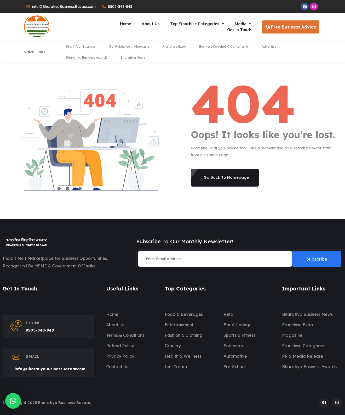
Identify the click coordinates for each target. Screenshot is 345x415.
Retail (229, 314)
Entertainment (179, 324)
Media (243, 23)
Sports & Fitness (239, 335)
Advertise (269, 46)
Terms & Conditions (125, 335)
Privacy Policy (120, 356)
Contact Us (117, 366)
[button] (13, 401)
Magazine (292, 335)
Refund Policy (120, 345)
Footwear (233, 345)
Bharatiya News (132, 57)
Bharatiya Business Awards (86, 57)
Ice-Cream (176, 366)
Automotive (235, 356)
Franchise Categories (303, 345)
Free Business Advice (291, 27)
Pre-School (234, 366)
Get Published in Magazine (129, 46)
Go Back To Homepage (226, 177)
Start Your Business (81, 46)
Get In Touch (239, 29)
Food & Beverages (184, 314)
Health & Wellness (183, 356)
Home (125, 23)
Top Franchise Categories (197, 23)
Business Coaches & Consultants (224, 46)
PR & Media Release (302, 356)
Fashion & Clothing (183, 335)
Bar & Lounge (237, 324)
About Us (151, 23)
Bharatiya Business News (307, 314)
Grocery (173, 345)
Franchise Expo (174, 46)
